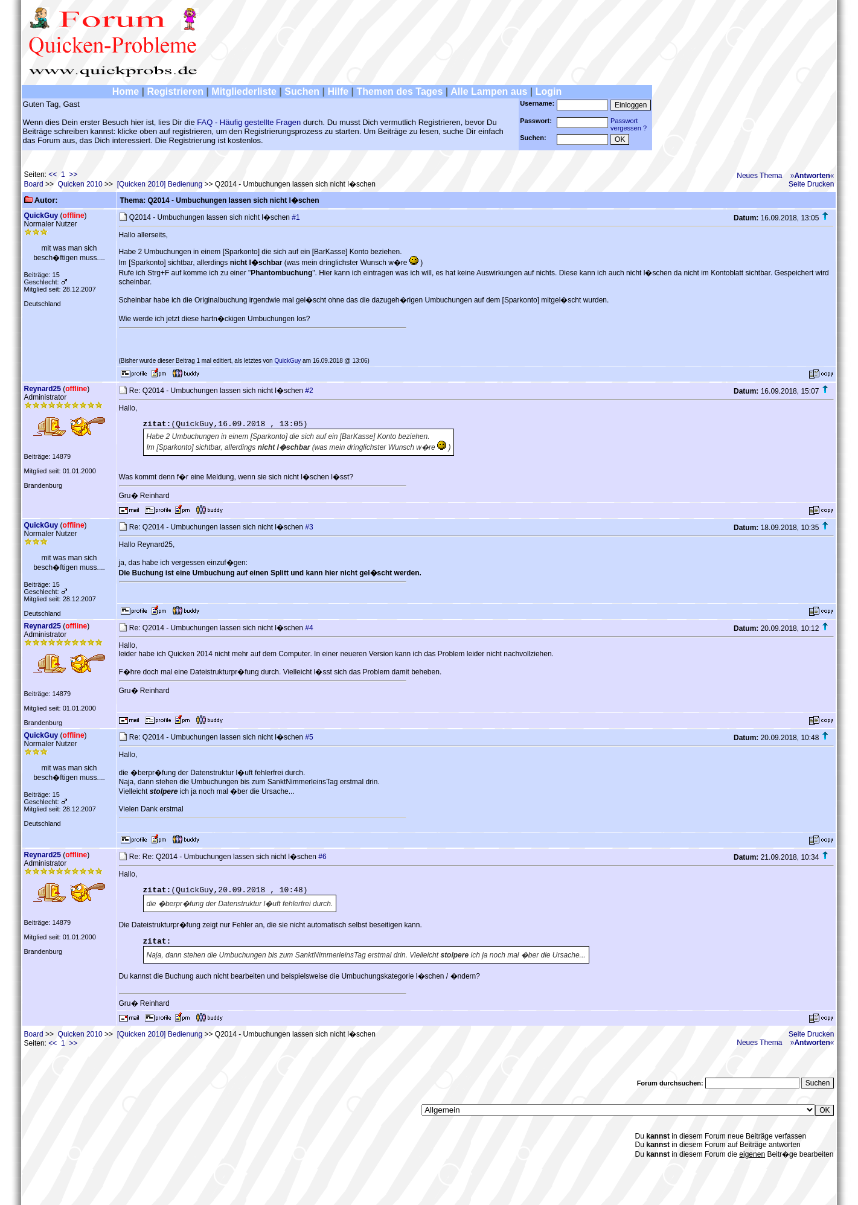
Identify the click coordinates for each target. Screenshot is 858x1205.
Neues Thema (759, 175)
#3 (309, 527)
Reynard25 (42, 389)
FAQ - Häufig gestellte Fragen (249, 122)
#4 (309, 628)
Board (33, 184)
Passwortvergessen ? (628, 124)
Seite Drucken (811, 184)
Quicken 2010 (80, 184)
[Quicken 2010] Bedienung (159, 184)
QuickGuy (41, 215)
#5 (309, 737)
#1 (295, 217)
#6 (322, 856)
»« (812, 175)
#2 (309, 390)
